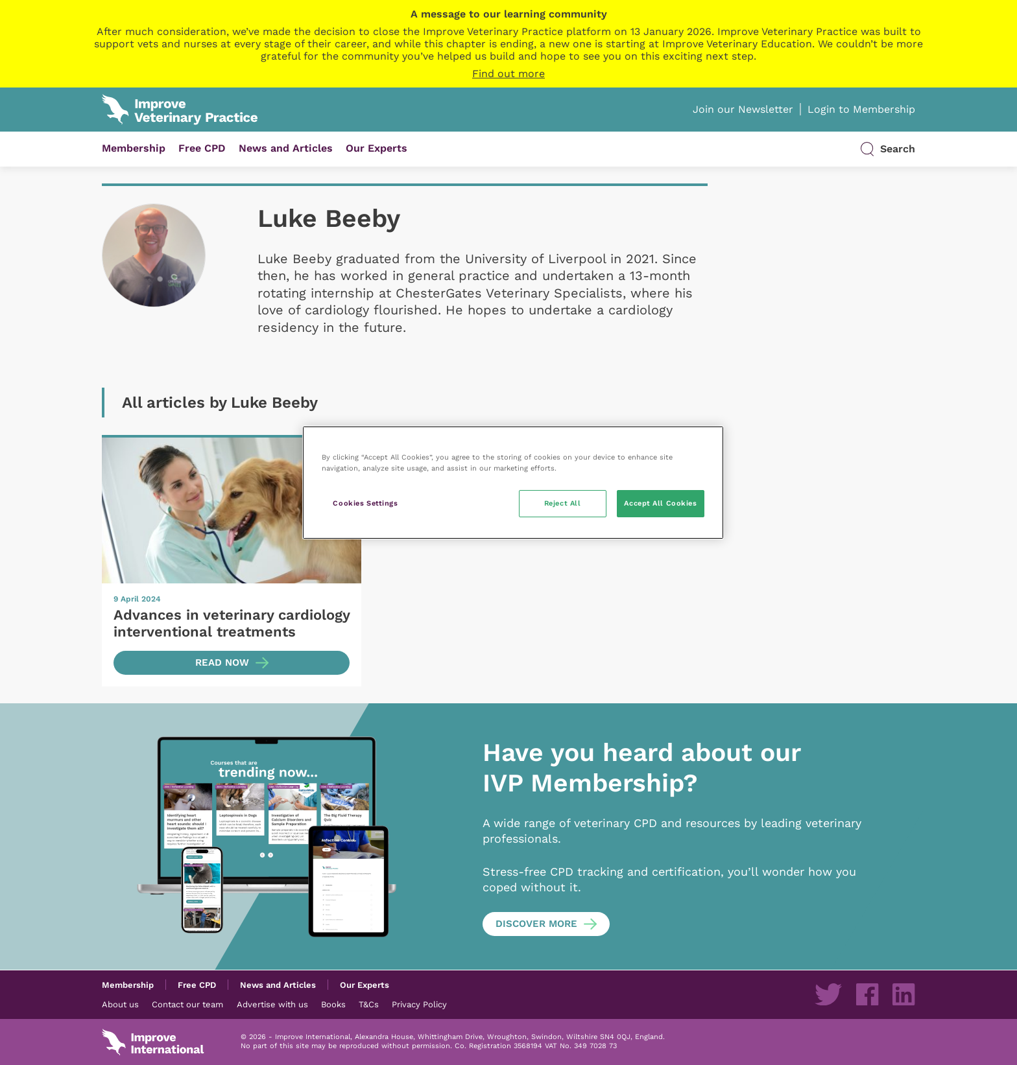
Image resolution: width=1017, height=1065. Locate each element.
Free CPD (202, 148)
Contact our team (187, 1004)
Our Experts (376, 148)
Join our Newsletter (743, 109)
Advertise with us (272, 1004)
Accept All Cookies (660, 503)
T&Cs (369, 1004)
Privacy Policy (419, 1004)
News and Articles (286, 148)
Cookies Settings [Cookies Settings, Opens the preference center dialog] (365, 503)
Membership (133, 148)
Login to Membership (861, 109)
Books (333, 1004)
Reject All (562, 503)
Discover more (536, 924)
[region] (513, 482)
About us (120, 1004)
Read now (222, 662)
